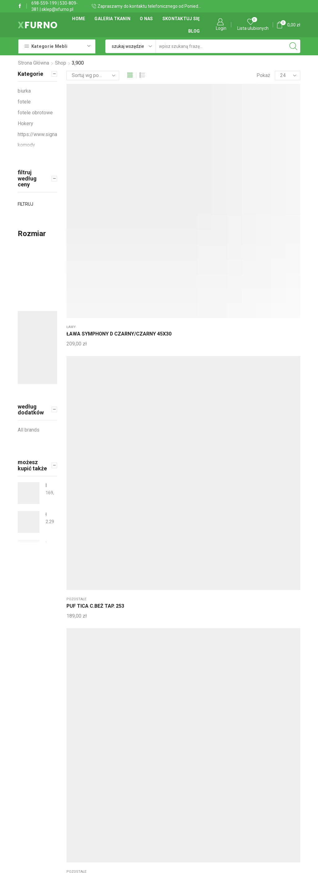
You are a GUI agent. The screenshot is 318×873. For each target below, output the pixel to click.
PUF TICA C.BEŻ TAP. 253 (133, 147)
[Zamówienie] (92, 75)
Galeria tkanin (112, 18)
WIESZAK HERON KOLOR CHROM (85, 252)
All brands (28, 430)
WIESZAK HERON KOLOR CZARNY (134, 252)
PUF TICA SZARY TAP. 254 (182, 147)
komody (26, 145)
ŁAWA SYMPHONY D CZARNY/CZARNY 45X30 (86, 155)
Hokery (25, 123)
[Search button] (293, 46)
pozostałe (125, 137)
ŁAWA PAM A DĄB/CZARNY (228, 147)
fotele (24, 102)
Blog (194, 31)
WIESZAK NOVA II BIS (279, 147)
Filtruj (25, 204)
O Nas (146, 18)
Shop (60, 63)
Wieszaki (268, 137)
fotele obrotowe (35, 113)
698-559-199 (44, 3)
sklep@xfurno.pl (57, 9)
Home (78, 18)
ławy (71, 137)
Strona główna (33, 63)
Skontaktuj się (181, 18)
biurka (24, 91)
